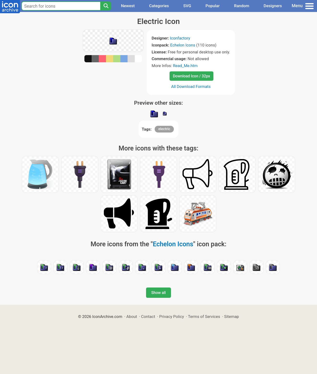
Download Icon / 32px (191, 76)
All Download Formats (191, 86)
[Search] (105, 6)
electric (164, 129)
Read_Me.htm (185, 65)
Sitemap (231, 316)
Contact (148, 316)
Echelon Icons (182, 45)
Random (241, 5)
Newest (128, 5)
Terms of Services (204, 316)
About (131, 316)
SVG (187, 5)
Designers (273, 5)
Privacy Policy (171, 316)
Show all (158, 292)
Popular (212, 5)
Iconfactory (180, 38)
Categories (159, 5)
